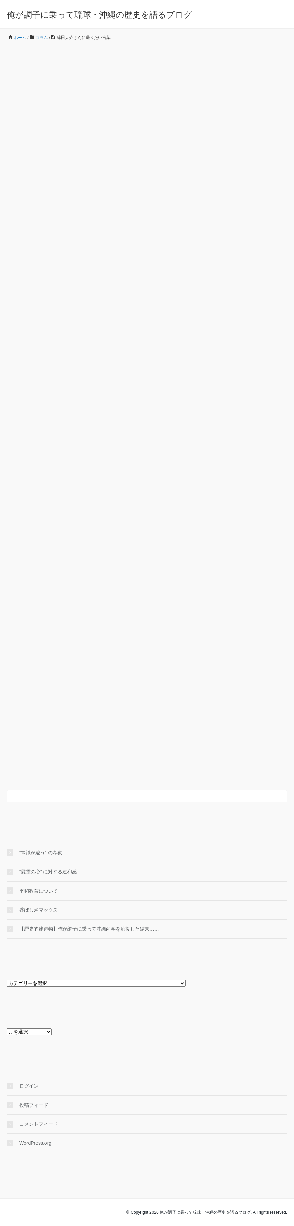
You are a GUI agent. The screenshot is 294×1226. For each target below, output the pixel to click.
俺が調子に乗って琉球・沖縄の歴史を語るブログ (99, 14)
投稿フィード (33, 1105)
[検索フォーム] (140, 796)
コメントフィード (38, 1124)
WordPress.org (35, 1143)
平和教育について (38, 891)
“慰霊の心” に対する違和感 (50, 871)
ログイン (29, 1086)
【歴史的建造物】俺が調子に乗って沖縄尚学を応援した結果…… (89, 929)
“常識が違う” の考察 (40, 852)
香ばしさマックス (38, 910)
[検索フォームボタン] (281, 796)
